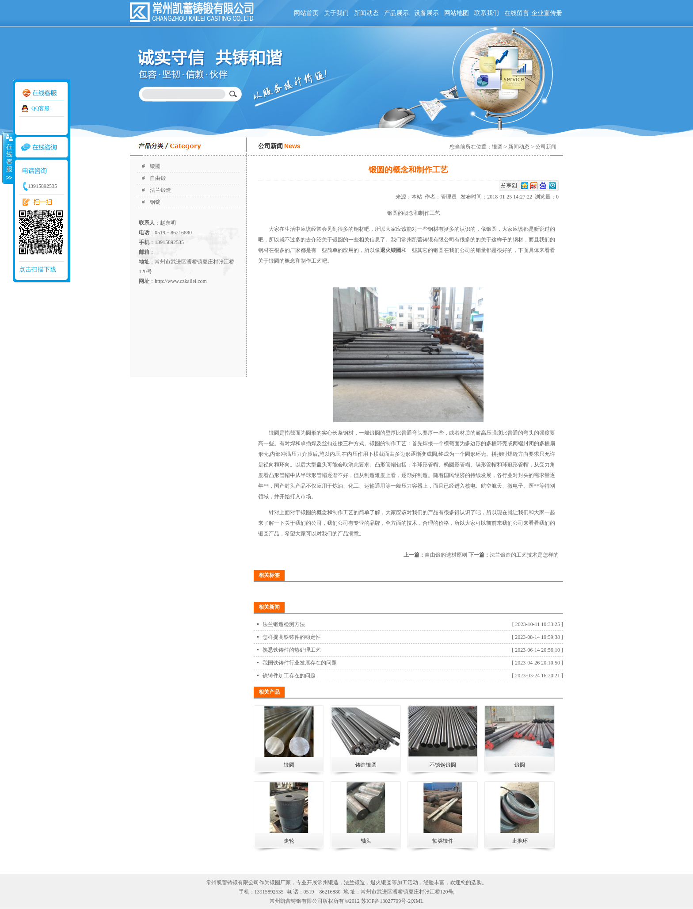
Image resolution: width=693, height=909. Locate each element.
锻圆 (155, 166)
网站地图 (456, 13)
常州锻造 (328, 882)
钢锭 (155, 202)
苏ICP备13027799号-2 (386, 901)
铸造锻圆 (366, 765)
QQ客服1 (41, 108)
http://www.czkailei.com (181, 281)
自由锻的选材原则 (446, 555)
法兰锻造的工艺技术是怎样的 (524, 555)
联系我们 (486, 13)
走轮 (289, 841)
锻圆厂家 (280, 882)
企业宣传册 (546, 13)
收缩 (7, 158)
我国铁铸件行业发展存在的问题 (300, 663)
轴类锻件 (442, 841)
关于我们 (336, 13)
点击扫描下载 (37, 269)
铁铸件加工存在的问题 (289, 675)
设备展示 (426, 13)
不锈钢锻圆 (443, 765)
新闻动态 (366, 13)
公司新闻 (545, 147)
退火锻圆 (381, 882)
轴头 (366, 841)
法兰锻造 (160, 190)
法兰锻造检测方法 (284, 624)
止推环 (520, 841)
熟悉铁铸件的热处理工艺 (292, 650)
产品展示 (396, 13)
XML (418, 901)
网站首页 (306, 13)
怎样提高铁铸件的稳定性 (292, 637)
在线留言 (516, 13)
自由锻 (158, 178)
